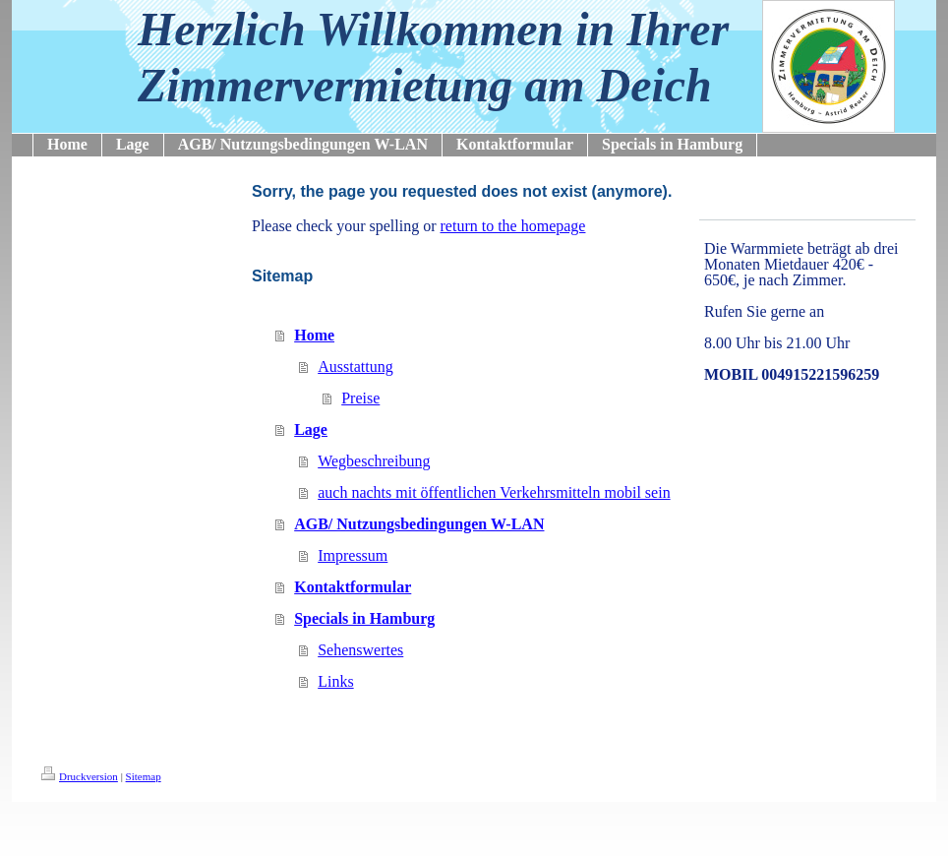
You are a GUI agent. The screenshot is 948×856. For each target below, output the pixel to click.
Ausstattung (355, 366)
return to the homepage (513, 225)
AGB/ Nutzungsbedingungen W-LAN (419, 524)
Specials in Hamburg (364, 618)
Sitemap (143, 776)
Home (314, 335)
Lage (310, 429)
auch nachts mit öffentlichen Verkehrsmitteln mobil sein (494, 492)
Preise (360, 398)
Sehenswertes (360, 650)
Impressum (352, 555)
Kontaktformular (352, 587)
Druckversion (79, 776)
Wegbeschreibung (374, 461)
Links (335, 681)
